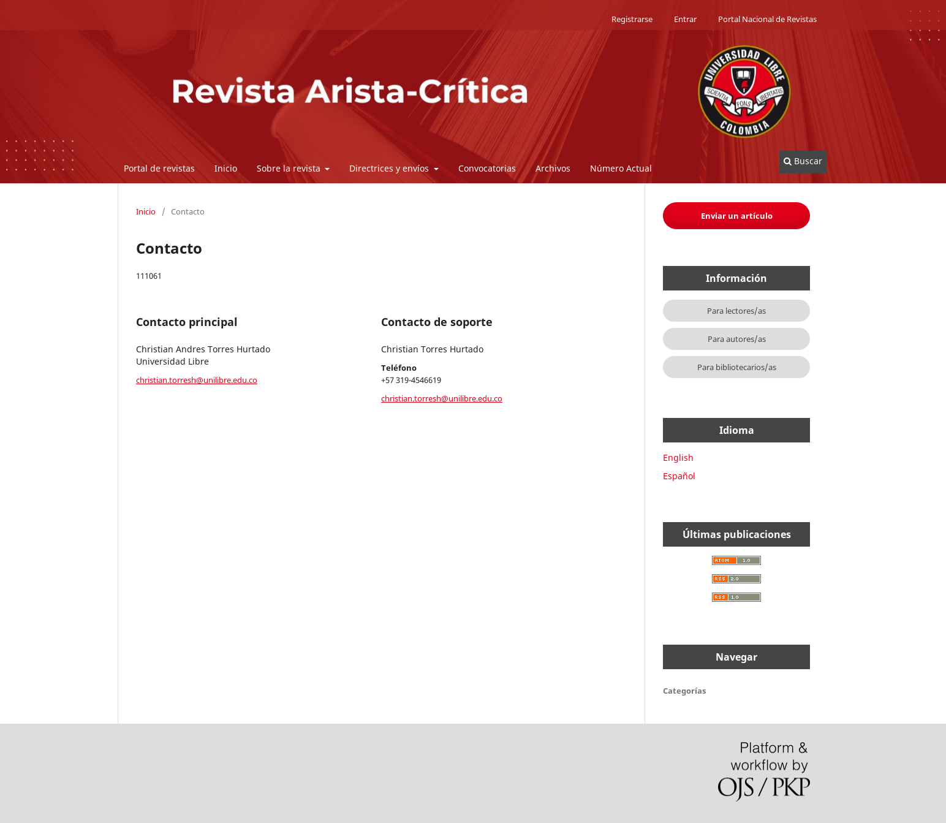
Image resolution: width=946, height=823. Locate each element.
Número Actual (621, 168)
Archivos (552, 168)
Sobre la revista (290, 168)
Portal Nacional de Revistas (767, 19)
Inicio (225, 168)
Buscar (803, 161)
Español (679, 476)
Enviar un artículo (737, 215)
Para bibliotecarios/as (736, 367)
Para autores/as (737, 338)
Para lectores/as (736, 310)
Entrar (685, 19)
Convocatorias (487, 168)
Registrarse (632, 19)
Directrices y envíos (390, 168)
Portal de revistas (159, 168)
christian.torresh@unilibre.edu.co (196, 379)
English (678, 457)
